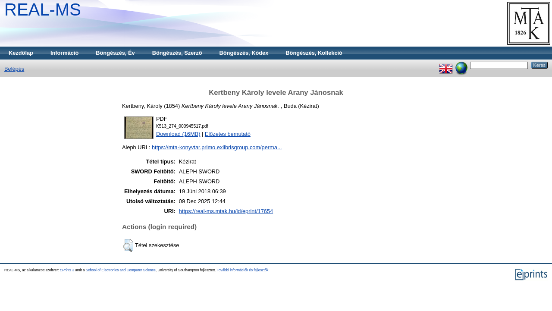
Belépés (14, 69)
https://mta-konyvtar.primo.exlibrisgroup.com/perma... (217, 147)
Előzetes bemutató (228, 134)
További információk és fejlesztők (243, 270)
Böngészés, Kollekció (313, 53)
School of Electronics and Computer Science (121, 270)
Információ (64, 53)
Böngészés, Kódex (244, 53)
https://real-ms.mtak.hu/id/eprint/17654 (226, 211)
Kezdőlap (21, 53)
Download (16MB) (178, 134)
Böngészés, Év (115, 53)
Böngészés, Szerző (177, 53)
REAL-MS (42, 9)
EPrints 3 (67, 270)
